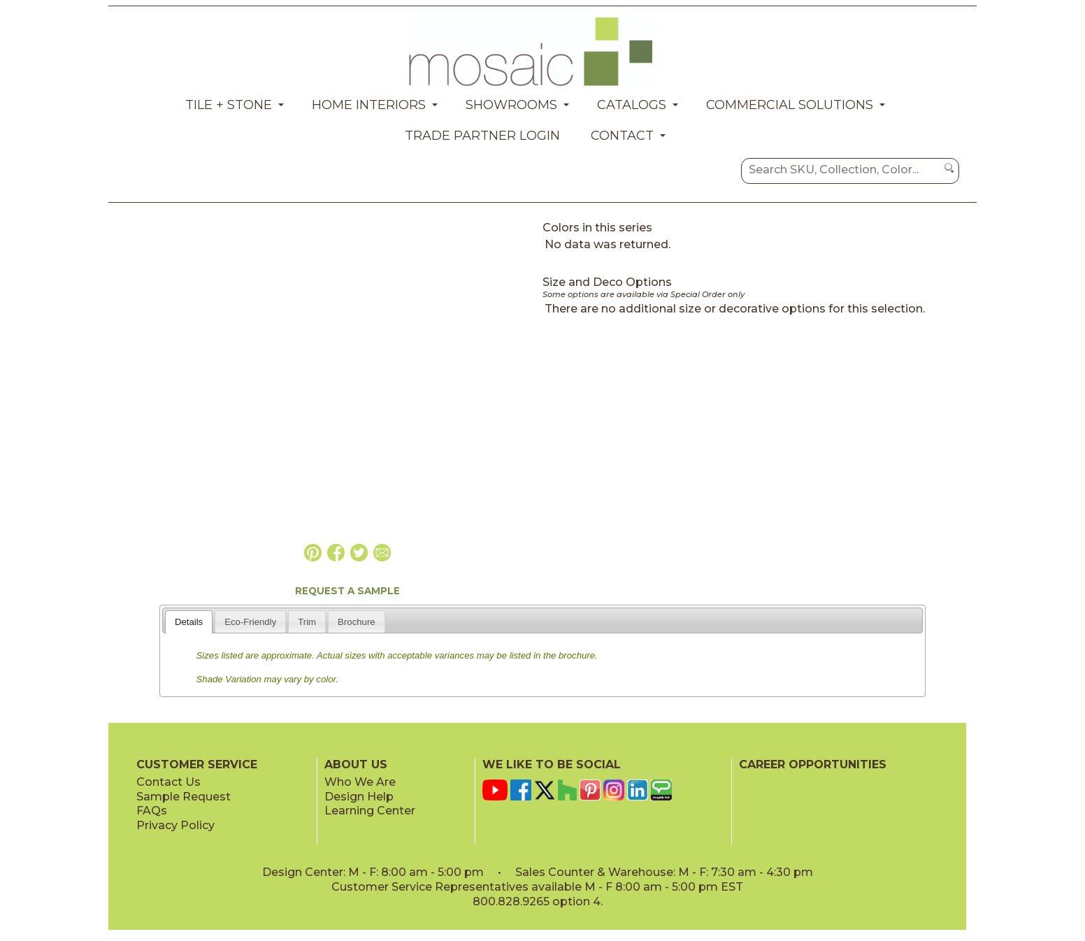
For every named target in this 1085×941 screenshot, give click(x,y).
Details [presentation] (189, 622)
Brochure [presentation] (356, 622)
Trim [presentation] (307, 622)
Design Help (359, 796)
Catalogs (631, 105)
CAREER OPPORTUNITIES (812, 764)
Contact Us (168, 782)
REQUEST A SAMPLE (347, 590)
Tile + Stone (228, 105)
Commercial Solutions (789, 105)
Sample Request (183, 796)
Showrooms (511, 105)
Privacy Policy (175, 825)
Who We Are (360, 782)
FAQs (151, 810)
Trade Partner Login (482, 135)
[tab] (189, 621)
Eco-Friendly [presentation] (250, 622)
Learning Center (369, 810)
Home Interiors (369, 105)
